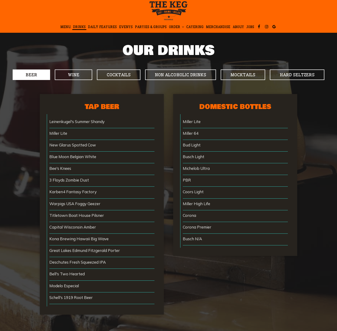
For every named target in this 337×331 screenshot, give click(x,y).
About (238, 27)
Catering (195, 27)
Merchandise (218, 27)
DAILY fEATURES (102, 27)
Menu (65, 27)
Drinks (79, 27)
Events (126, 27)
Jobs (250, 27)
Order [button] (176, 27)
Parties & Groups (151, 27)
